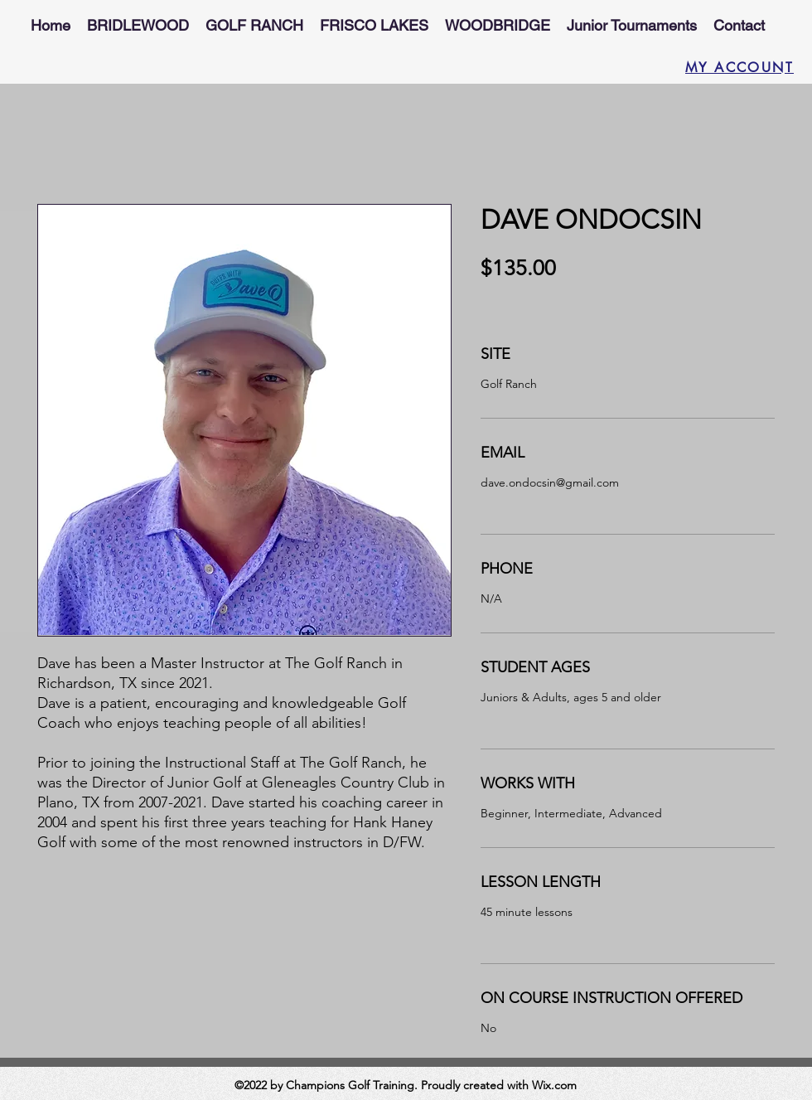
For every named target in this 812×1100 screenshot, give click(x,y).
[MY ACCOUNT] (733, 67)
